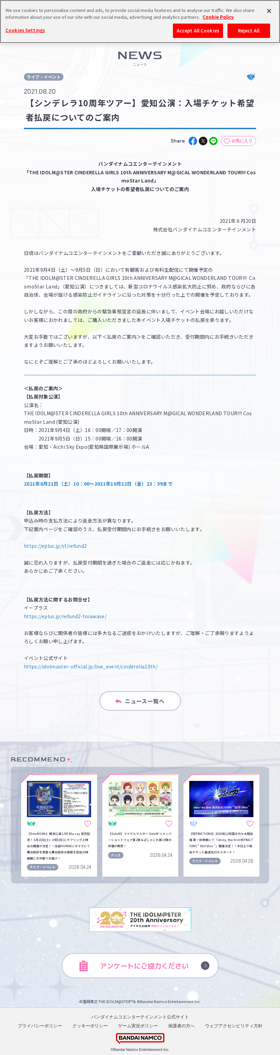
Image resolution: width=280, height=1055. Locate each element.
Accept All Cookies (198, 30)
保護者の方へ (181, 1025)
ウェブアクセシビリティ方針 (234, 1025)
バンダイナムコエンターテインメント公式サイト (140, 1016)
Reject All (249, 30)
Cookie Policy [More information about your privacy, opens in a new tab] (218, 17)
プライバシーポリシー (40, 1025)
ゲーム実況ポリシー (138, 1025)
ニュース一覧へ (139, 701)
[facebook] (193, 141)
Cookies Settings (25, 30)
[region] (140, 21)
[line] (213, 141)
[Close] (269, 10)
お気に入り (242, 140)
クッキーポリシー (90, 1025)
